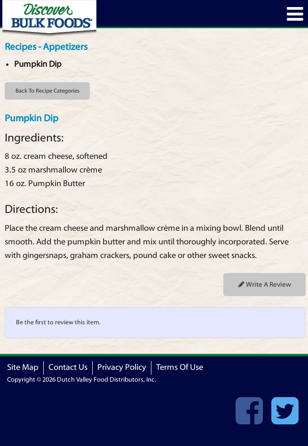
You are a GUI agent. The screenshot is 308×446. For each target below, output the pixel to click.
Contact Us (67, 367)
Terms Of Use (179, 367)
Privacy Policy (121, 367)
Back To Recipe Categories (47, 90)
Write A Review (264, 285)
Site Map (23, 367)
